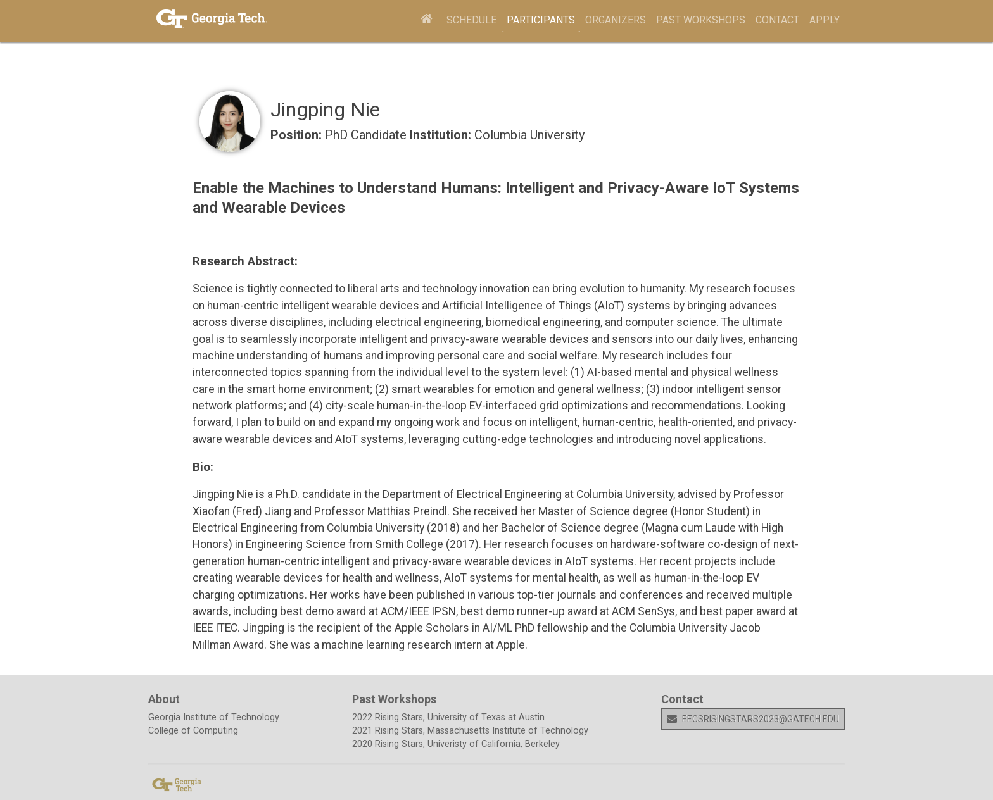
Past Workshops (700, 20)
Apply (824, 20)
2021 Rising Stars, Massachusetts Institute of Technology (470, 730)
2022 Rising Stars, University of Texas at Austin (448, 717)
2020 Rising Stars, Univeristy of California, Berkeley (456, 744)
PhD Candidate (367, 134)
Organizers (615, 20)
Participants (541, 20)
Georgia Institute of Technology (213, 717)
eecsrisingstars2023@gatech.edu (753, 719)
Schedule (471, 20)
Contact (777, 20)
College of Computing (193, 730)
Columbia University (529, 134)
